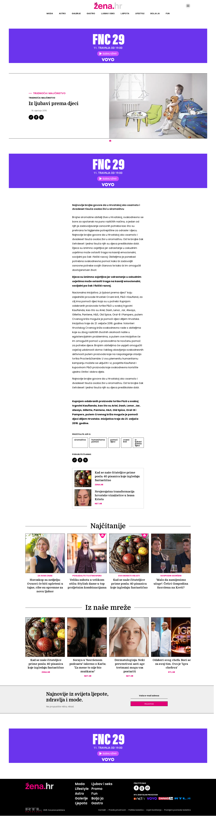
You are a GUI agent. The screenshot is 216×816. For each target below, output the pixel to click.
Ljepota (125, 13)
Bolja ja (155, 13)
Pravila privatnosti (116, 810)
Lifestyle (139, 13)
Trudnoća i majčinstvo (49, 93)
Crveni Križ (126, 440)
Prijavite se (149, 704)
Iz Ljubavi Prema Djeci (138, 442)
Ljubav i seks (108, 13)
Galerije (76, 13)
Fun (168, 13)
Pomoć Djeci (114, 440)
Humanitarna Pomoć (98, 440)
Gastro (91, 13)
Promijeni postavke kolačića (177, 810)
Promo (96, 789)
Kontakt (102, 810)
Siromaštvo (80, 439)
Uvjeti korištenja (153, 810)
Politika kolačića (135, 810)
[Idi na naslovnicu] (108, 9)
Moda (50, 13)
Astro (62, 13)
